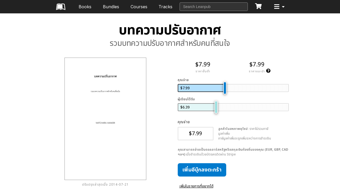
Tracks (165, 6)
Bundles (111, 6)
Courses (139, 6)
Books (85, 6)
